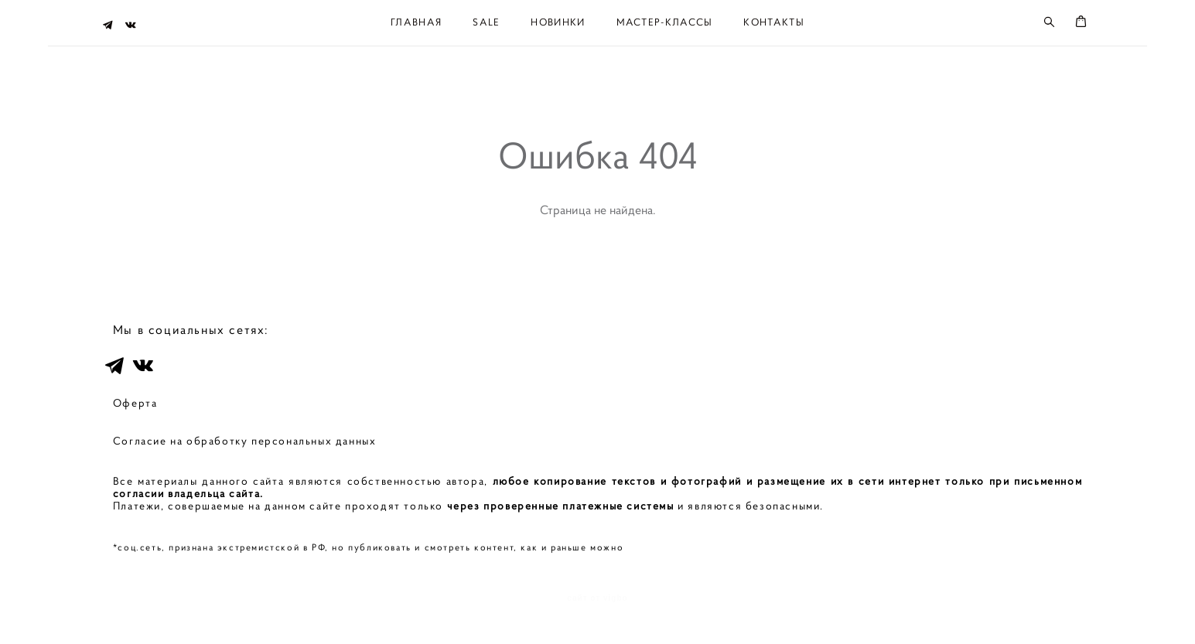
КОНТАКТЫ (773, 21)
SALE (486, 21)
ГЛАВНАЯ (416, 21)
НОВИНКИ (558, 21)
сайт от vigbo (597, 608)
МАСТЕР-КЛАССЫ (664, 21)
